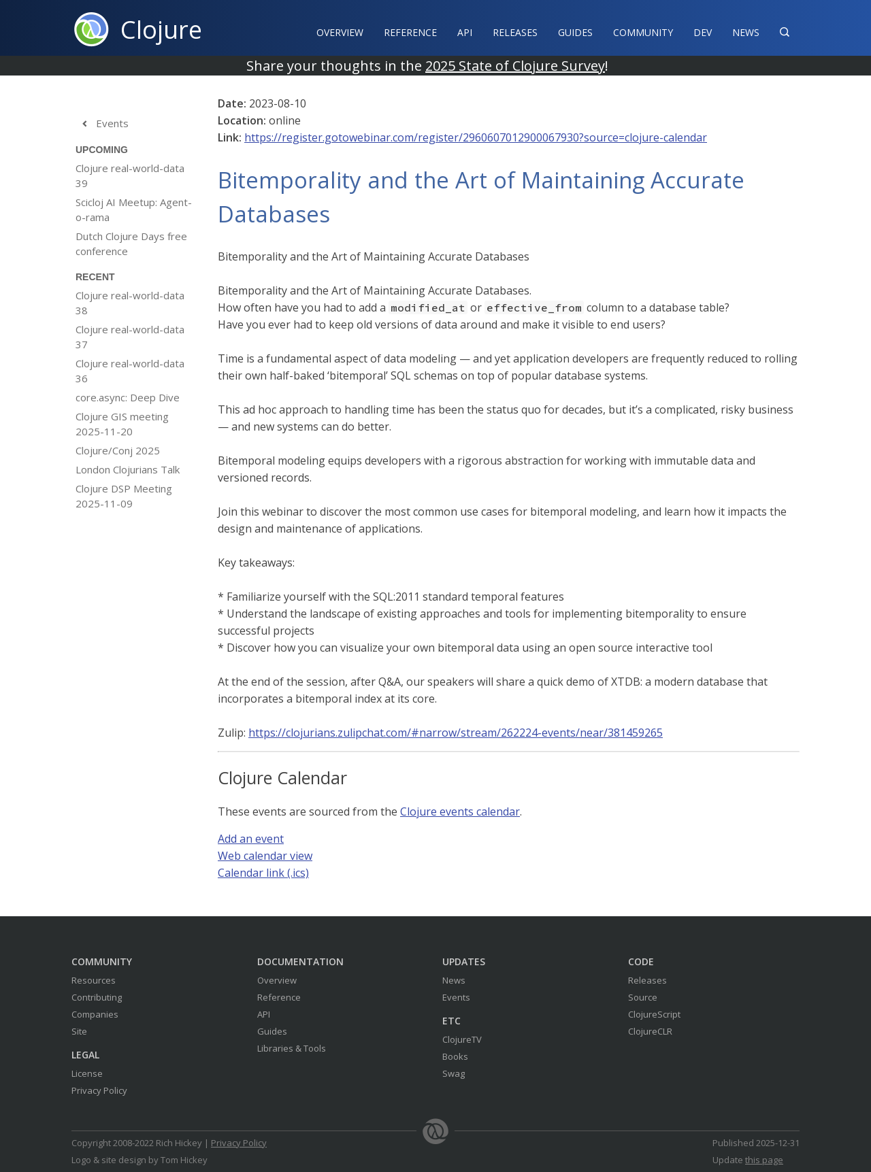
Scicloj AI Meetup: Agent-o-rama (134, 209)
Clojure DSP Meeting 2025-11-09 (124, 496)
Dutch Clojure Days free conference (131, 243)
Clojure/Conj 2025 (118, 450)
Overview (339, 32)
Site (79, 1031)
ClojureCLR (650, 1031)
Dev (702, 32)
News (745, 32)
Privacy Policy (99, 1090)
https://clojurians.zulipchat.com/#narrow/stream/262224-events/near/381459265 (455, 732)
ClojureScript (654, 1014)
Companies (94, 1014)
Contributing (96, 997)
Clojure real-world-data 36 (130, 370)
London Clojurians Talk (128, 469)
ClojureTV (462, 1039)
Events (102, 123)
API (464, 32)
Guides (575, 32)
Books (455, 1056)
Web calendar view (265, 855)
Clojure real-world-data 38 (130, 302)
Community (643, 32)
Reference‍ (410, 32)
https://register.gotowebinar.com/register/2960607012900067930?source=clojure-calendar (475, 137)
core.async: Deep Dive (128, 397)
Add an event (251, 838)
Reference (279, 997)
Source (642, 997)
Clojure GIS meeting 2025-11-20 (122, 423)
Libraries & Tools (291, 1048)
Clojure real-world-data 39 (130, 175)
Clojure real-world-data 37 (130, 336)
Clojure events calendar (460, 811)
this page (764, 1160)
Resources (93, 980)
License (87, 1073)
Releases (515, 32)
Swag (453, 1073)
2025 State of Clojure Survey (515, 65)
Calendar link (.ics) (263, 872)
